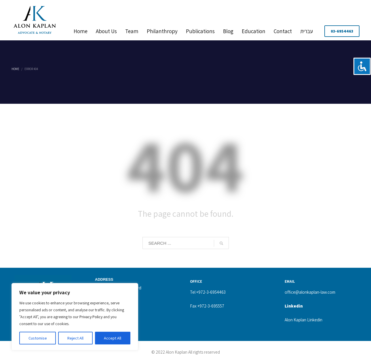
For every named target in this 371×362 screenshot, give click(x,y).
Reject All (75, 338)
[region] (75, 316)
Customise (37, 338)
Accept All (112, 338)
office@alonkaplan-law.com (310, 292)
